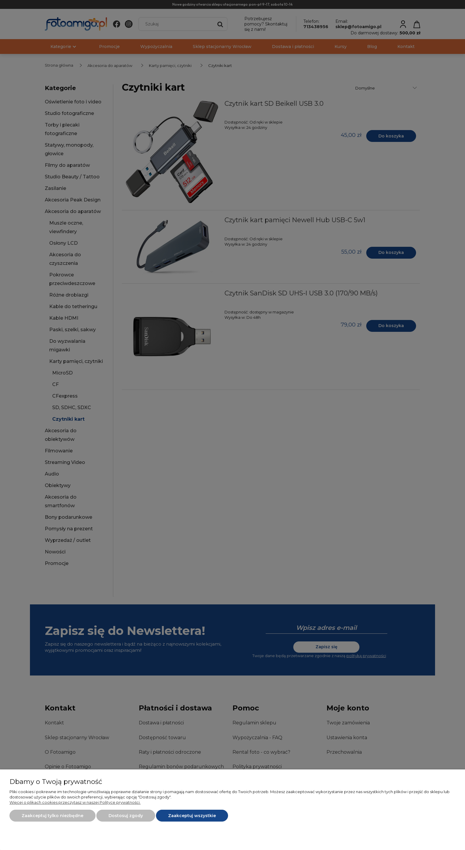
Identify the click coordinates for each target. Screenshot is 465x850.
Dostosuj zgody (126, 815)
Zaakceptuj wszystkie (192, 815)
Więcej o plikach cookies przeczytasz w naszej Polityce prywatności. (75, 802)
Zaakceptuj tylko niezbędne (52, 815)
